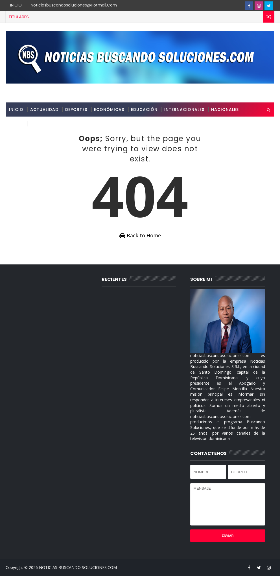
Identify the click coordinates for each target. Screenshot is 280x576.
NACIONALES (225, 109)
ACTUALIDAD (44, 109)
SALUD (16, 123)
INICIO (16, 5)
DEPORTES (76, 109)
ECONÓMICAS (109, 109)
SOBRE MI (40, 123)
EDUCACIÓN (144, 109)
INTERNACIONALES (184, 109)
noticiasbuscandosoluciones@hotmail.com (74, 5)
